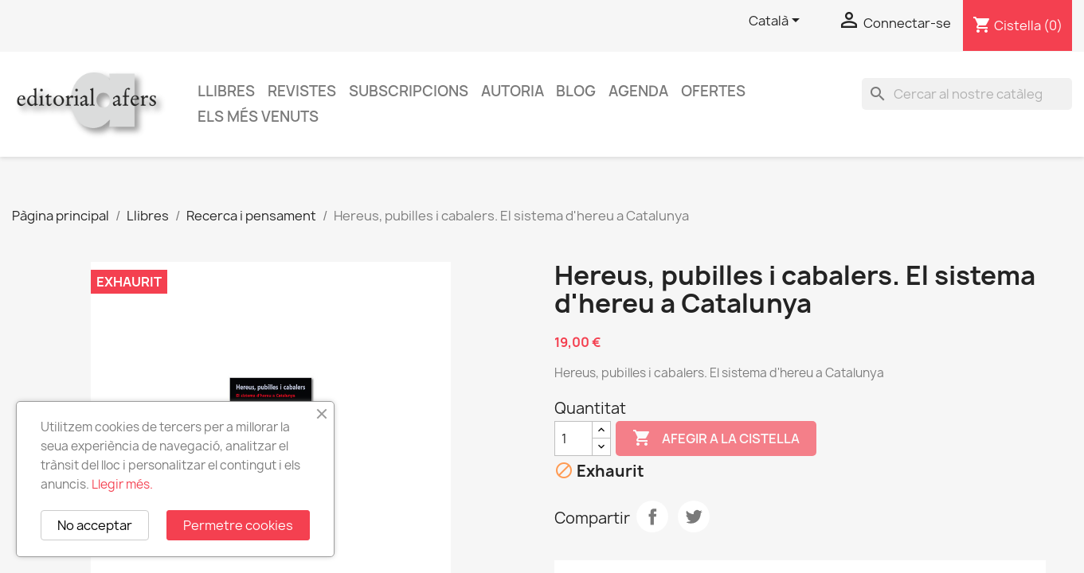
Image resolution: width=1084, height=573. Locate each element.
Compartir (652, 516)
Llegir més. (122, 484)
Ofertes (713, 91)
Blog (576, 91)
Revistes (302, 91)
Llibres (226, 91)
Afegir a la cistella (716, 438)
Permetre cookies (238, 525)
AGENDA (638, 91)
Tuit (694, 516)
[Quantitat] (573, 438)
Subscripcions (408, 91)
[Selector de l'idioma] (777, 21)
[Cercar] (967, 94)
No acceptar (94, 525)
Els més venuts (258, 117)
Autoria (512, 91)
